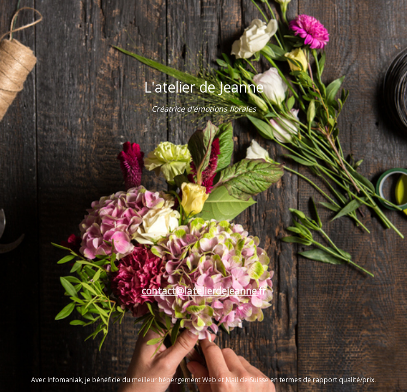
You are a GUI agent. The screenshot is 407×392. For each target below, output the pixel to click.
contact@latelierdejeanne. (200, 290)
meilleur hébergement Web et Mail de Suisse (200, 379)
